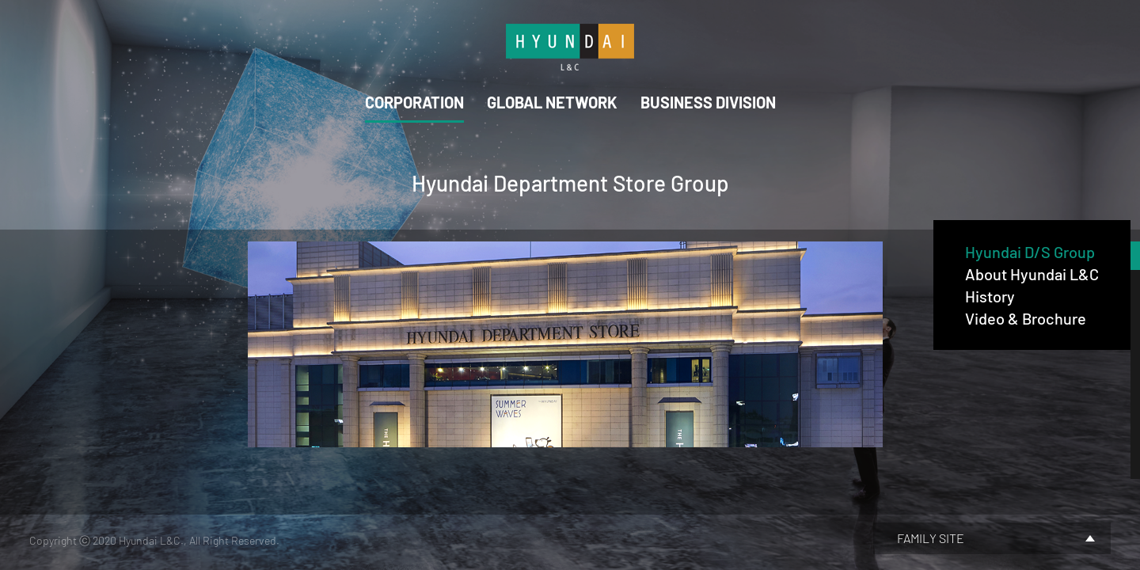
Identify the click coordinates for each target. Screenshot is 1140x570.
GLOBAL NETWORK (552, 102)
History (990, 296)
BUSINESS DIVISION (708, 102)
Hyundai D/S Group (1030, 251)
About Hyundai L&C (1032, 273)
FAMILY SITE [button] (930, 537)
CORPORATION (414, 102)
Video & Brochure (1025, 318)
